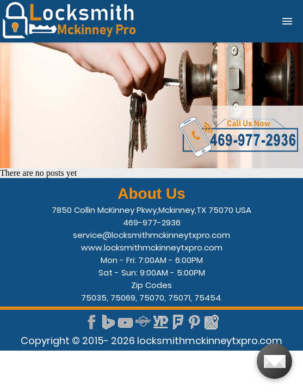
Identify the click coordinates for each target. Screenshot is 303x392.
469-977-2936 (152, 222)
